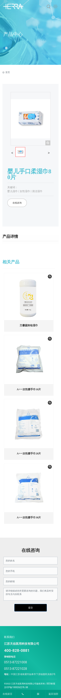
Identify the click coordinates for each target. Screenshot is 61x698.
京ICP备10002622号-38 (16, 687)
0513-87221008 (15, 662)
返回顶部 (53, 693)
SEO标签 (51, 683)
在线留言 (7, 693)
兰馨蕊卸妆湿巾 (29, 325)
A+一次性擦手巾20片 (29, 453)
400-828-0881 (17, 650)
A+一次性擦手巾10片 (29, 389)
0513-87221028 (15, 669)
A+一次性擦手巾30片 (29, 517)
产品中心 (13, 39)
